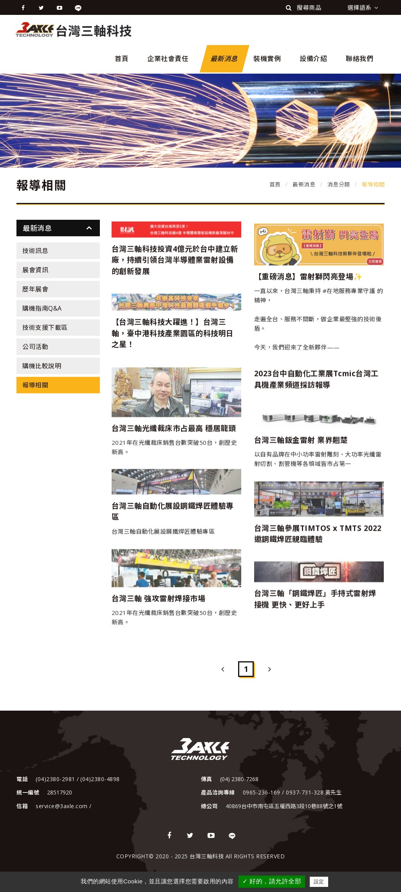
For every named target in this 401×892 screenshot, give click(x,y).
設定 (319, 882)
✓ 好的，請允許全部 (271, 881)
